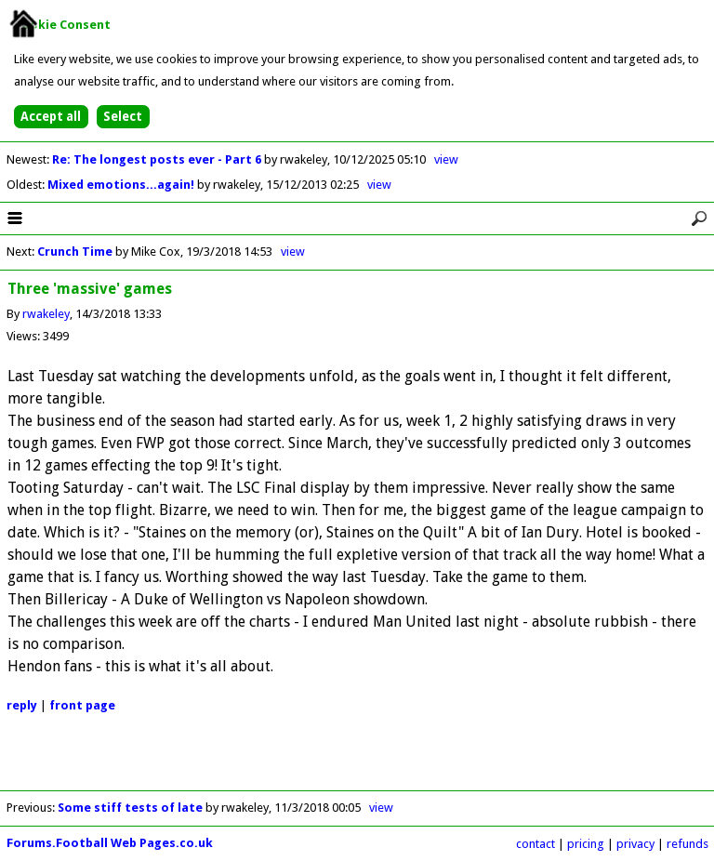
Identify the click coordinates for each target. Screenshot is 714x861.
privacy (635, 844)
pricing (585, 844)
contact (535, 844)
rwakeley (46, 314)
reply (22, 705)
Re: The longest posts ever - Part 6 (158, 159)
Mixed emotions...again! (122, 185)
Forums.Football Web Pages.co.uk (110, 843)
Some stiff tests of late (130, 808)
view (446, 159)
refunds (687, 844)
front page (82, 705)
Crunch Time (74, 251)
